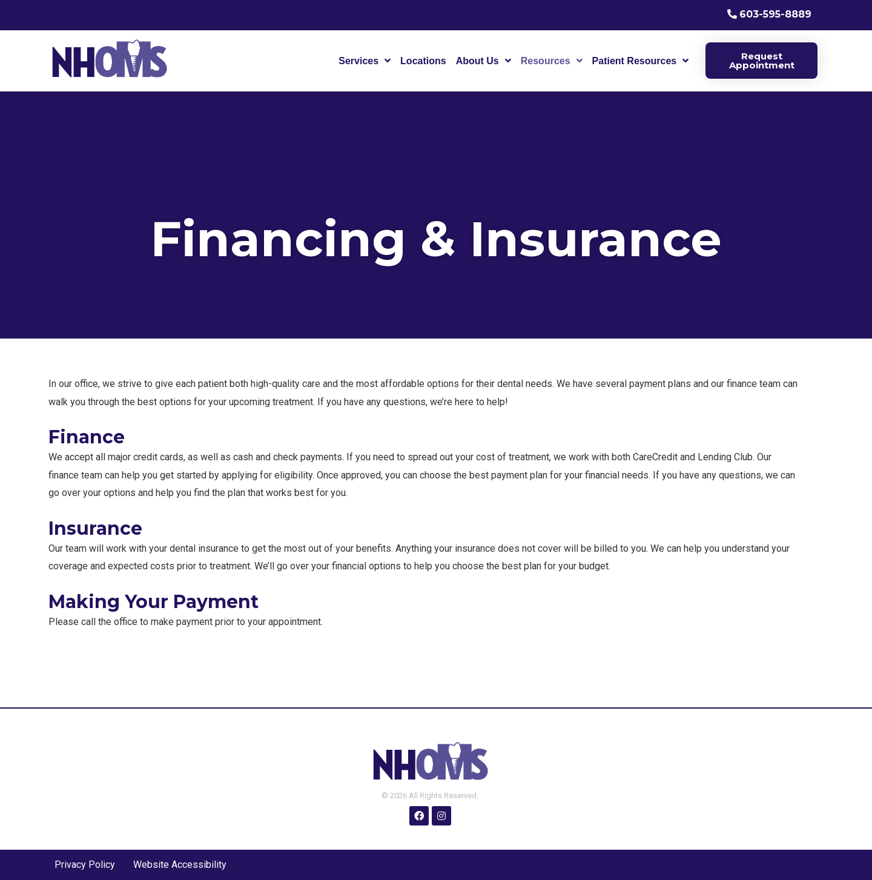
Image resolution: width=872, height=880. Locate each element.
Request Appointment (761, 60)
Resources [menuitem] (545, 61)
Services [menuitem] (358, 61)
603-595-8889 (775, 14)
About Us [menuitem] (477, 61)
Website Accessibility (179, 864)
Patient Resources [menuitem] (634, 61)
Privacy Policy (84, 864)
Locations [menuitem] (423, 61)
